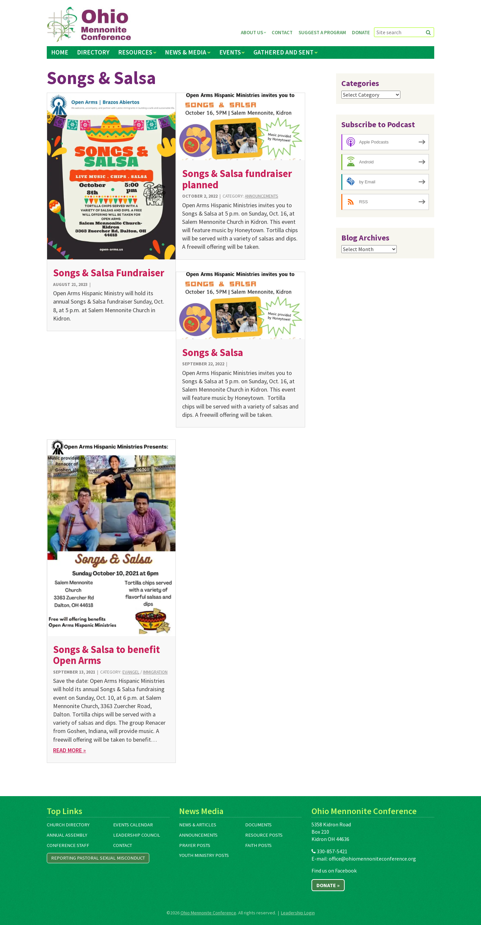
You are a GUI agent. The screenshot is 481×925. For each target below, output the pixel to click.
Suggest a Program (322, 32)
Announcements (261, 196)
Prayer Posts (194, 845)
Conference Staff (68, 845)
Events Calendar (133, 825)
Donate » (328, 885)
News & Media (185, 52)
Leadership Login (298, 913)
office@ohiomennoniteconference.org (372, 858)
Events (230, 52)
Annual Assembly (67, 835)
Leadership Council (136, 835)
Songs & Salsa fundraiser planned (237, 179)
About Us (252, 32)
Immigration (155, 672)
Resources (135, 52)
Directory (93, 52)
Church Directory (68, 825)
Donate (361, 32)
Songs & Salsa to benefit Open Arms (106, 655)
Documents (258, 825)
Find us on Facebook (334, 870)
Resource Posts (264, 835)
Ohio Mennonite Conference (208, 913)
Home (59, 52)
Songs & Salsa (212, 352)
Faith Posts (258, 845)
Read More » (69, 750)
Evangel (130, 672)
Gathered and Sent (283, 52)
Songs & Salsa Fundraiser (108, 272)
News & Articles (197, 825)
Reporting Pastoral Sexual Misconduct (98, 858)
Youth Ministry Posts (204, 855)
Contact (282, 32)
